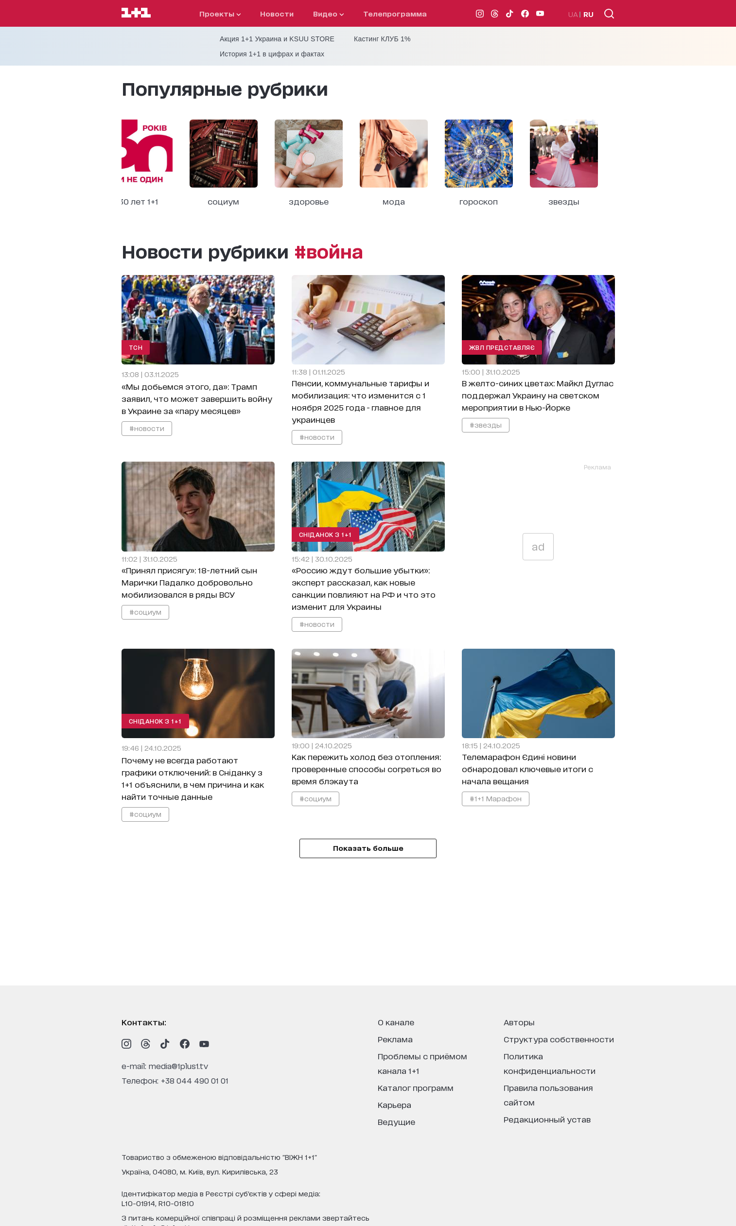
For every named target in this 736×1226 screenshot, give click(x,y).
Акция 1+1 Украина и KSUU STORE (277, 39)
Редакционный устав (547, 1118)
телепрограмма (395, 13)
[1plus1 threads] (146, 1044)
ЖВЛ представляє (502, 347)
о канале (396, 1021)
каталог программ (416, 1087)
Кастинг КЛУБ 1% (382, 39)
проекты (220, 13)
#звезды (486, 424)
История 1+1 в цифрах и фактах (272, 54)
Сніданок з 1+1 (325, 534)
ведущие (396, 1121)
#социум (145, 611)
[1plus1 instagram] (126, 1044)
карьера (394, 1104)
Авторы (519, 1021)
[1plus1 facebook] (185, 1044)
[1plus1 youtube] (204, 1044)
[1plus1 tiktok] (165, 1044)
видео (328, 13)
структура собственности (559, 1038)
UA (573, 14)
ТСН (136, 347)
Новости (277, 13)
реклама (395, 1038)
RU (588, 14)
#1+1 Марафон (496, 798)
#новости (146, 428)
